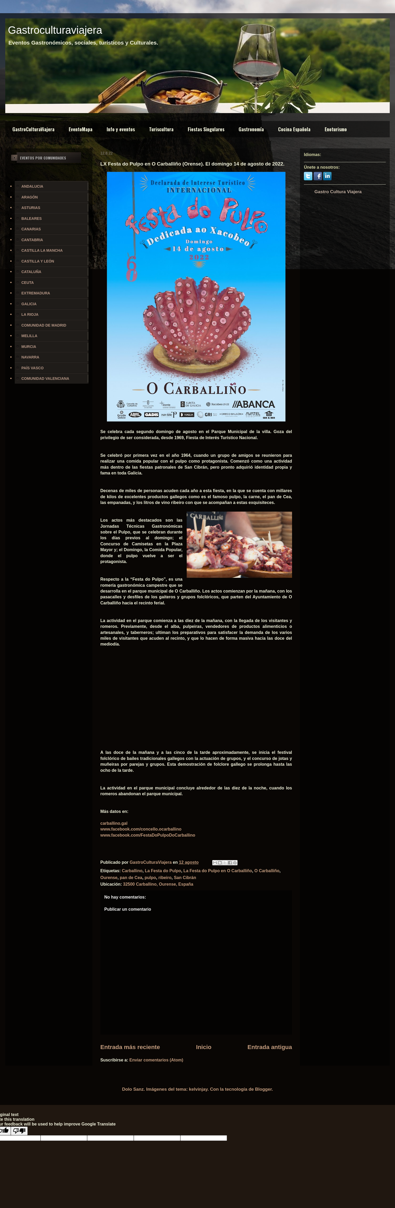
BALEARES (31, 218)
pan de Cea (131, 877)
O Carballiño (266, 871)
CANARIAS (31, 229)
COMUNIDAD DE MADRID (43, 325)
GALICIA (29, 304)
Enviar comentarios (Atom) (156, 1060)
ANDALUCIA (32, 186)
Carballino (132, 871)
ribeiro (165, 877)
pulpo (150, 877)
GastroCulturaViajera (33, 129)
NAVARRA (30, 357)
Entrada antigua (270, 1047)
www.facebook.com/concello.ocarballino (140, 829)
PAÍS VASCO (32, 368)
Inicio (203, 1047)
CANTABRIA (32, 240)
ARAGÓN (29, 197)
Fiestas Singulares (206, 129)
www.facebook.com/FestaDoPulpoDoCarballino (147, 835)
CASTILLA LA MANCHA (42, 250)
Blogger (263, 1089)
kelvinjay (198, 1089)
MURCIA (28, 347)
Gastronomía (251, 129)
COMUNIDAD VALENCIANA (45, 378)
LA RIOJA (29, 314)
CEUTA (27, 282)
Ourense (108, 877)
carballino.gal (113, 823)
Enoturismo (336, 129)
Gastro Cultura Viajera (338, 191)
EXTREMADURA (35, 293)
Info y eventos (121, 129)
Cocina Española (294, 129)
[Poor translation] (19, 1131)
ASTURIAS (30, 208)
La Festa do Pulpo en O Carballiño (218, 871)
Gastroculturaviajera (55, 30)
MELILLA (29, 336)
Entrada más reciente (130, 1047)
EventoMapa (80, 129)
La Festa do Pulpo (163, 871)
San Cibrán (185, 877)
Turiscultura (161, 129)
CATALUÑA (31, 272)
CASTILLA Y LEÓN (37, 261)
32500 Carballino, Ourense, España (158, 884)
